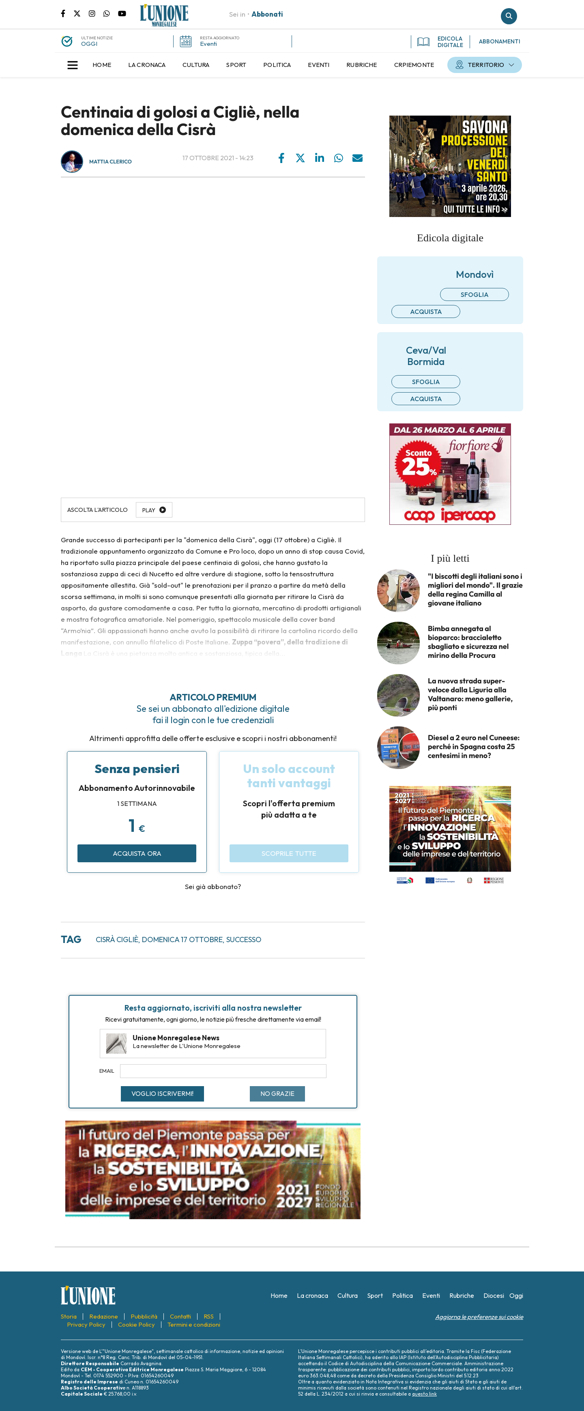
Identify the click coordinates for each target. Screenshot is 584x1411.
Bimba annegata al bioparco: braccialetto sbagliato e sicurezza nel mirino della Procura (468, 642)
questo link (424, 1394)
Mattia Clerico (110, 162)
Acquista (426, 311)
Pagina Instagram (96, 13)
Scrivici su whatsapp (110, 13)
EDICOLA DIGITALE (440, 41)
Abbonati (267, 14)
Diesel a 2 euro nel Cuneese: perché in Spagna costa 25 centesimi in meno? (474, 746)
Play (148, 510)
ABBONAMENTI (499, 41)
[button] (72, 65)
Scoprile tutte (289, 853)
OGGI (89, 43)
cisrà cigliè (117, 939)
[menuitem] (102, 65)
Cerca (509, 16)
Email (106, 1070)
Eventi (208, 43)
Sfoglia (475, 294)
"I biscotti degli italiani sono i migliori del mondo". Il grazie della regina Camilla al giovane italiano (475, 590)
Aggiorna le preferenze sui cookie (479, 1317)
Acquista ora (137, 853)
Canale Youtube (122, 13)
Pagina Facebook (67, 13)
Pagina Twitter (81, 13)
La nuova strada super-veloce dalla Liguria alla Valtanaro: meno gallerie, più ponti (470, 694)
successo (244, 939)
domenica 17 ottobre (182, 939)
